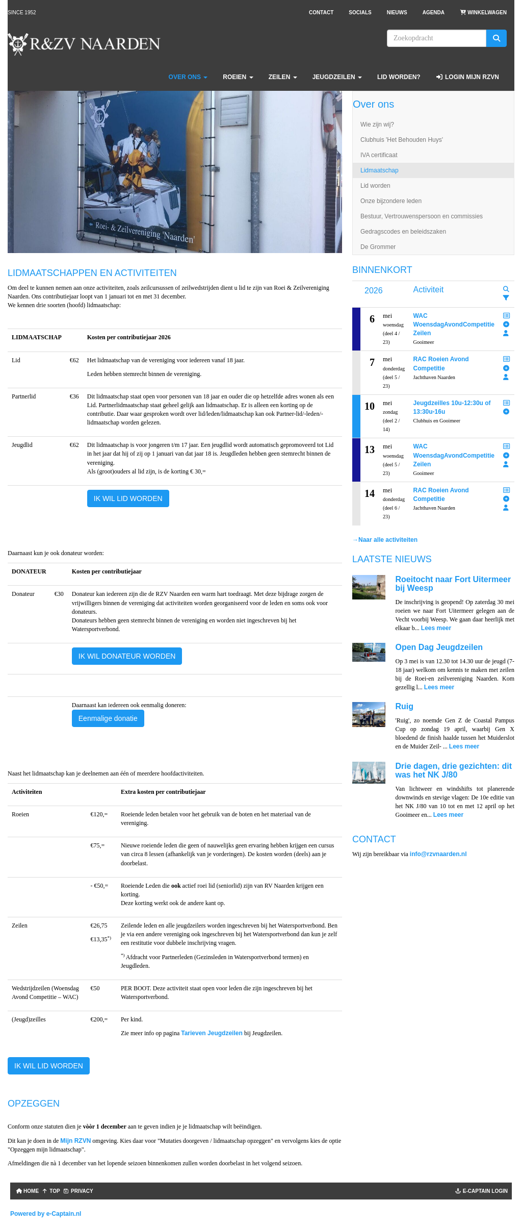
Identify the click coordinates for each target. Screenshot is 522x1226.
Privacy (78, 1191)
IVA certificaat (378, 155)
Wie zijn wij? (377, 124)
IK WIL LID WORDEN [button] (128, 498)
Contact (321, 12)
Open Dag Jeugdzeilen (439, 647)
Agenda (434, 12)
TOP (51, 1191)
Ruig (405, 706)
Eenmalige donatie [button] (108, 718)
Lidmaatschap (379, 170)
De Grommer (378, 247)
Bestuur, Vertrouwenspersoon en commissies (421, 216)
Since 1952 (22, 12)
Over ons (188, 77)
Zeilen (283, 77)
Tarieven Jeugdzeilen (212, 1033)
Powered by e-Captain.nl (45, 1213)
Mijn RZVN (75, 1140)
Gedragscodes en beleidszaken (403, 231)
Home (26, 1191)
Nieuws (397, 12)
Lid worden (375, 185)
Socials (360, 12)
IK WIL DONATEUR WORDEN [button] (127, 656)
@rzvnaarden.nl (438, 854)
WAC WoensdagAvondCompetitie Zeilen (453, 324)
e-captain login (481, 1191)
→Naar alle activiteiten (384, 539)
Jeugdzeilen (337, 77)
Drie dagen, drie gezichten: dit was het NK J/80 (454, 771)
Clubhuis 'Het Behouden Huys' (401, 139)
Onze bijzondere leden (391, 201)
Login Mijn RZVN (467, 77)
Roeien (238, 77)
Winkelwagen (483, 12)
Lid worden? (399, 77)
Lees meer (436, 628)
